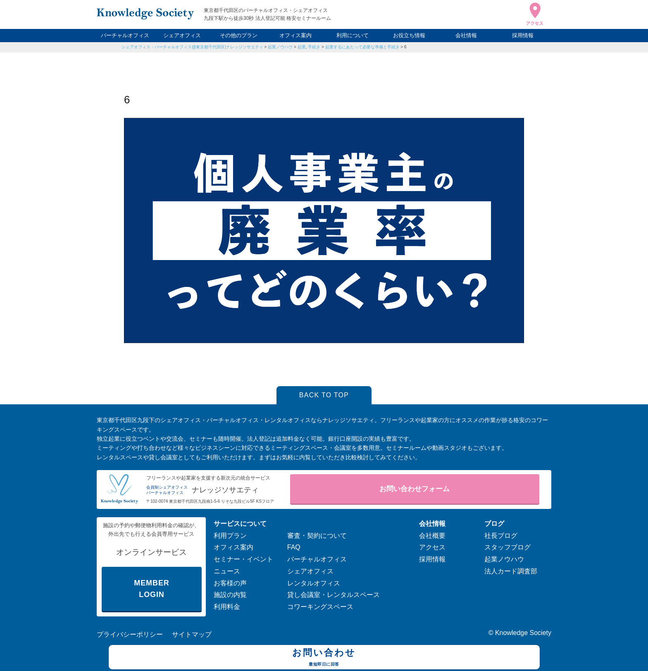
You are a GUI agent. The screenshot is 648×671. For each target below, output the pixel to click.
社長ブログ (500, 535)
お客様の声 (230, 583)
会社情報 (466, 35)
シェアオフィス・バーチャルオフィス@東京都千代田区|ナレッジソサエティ (192, 47)
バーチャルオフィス (125, 35)
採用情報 (523, 35)
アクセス (432, 547)
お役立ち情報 (409, 35)
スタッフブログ (507, 547)
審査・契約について (317, 535)
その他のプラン (238, 35)
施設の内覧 (230, 594)
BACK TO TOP (324, 395)
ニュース (227, 571)
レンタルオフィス (313, 583)
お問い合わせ (324, 658)
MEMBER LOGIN (151, 589)
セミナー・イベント (243, 559)
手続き (314, 47)
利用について (352, 35)
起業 (302, 47)
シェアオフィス (182, 35)
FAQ (293, 547)
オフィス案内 (295, 35)
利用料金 (227, 606)
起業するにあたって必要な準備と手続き (362, 47)
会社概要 (432, 535)
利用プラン (230, 535)
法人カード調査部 (510, 571)
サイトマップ (192, 634)
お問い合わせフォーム (414, 489)
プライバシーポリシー (130, 634)
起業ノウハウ (280, 47)
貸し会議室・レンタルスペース (333, 594)
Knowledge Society (523, 632)
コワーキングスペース (320, 606)
